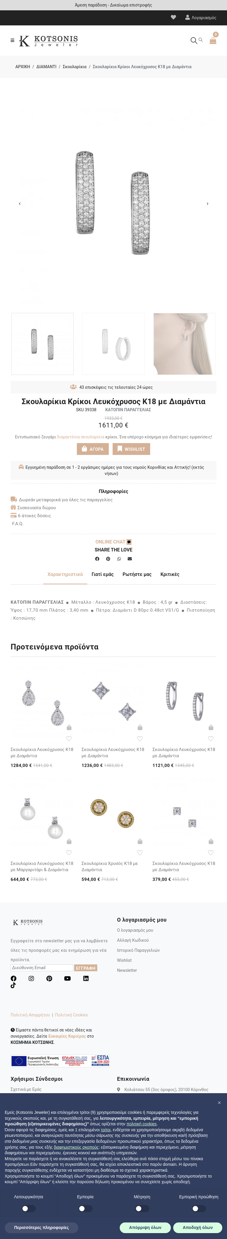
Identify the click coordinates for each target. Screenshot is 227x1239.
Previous (19, 204)
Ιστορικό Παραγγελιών (138, 950)
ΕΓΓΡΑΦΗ (85, 968)
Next (207, 204)
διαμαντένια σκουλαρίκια (80, 437)
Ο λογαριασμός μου (135, 930)
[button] (219, 1102)
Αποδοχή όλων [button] (198, 1227)
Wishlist (124, 960)
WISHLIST (131, 449)
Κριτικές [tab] (169, 574)
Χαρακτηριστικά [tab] (65, 574)
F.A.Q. (18, 523)
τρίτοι (106, 1129)
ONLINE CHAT (113, 542)
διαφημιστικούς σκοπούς (76, 1147)
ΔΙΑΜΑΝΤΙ (46, 66)
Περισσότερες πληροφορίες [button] (41, 1227)
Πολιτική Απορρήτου (30, 1015)
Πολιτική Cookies (71, 1015)
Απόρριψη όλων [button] (145, 1227)
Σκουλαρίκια (74, 66)
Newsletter (127, 970)
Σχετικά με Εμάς (26, 1089)
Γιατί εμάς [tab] (103, 574)
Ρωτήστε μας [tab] (137, 574)
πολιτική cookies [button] (142, 1124)
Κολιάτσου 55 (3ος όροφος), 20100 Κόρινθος (166, 1089)
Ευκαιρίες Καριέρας (67, 1036)
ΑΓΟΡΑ (93, 449)
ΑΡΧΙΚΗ (22, 66)
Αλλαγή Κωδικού (133, 940)
